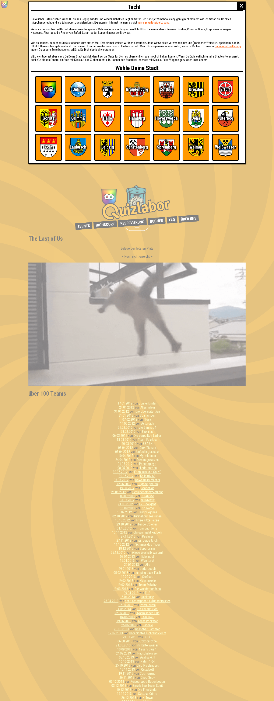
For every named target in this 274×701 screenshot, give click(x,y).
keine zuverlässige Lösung (153, 22)
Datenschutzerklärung (228, 46)
